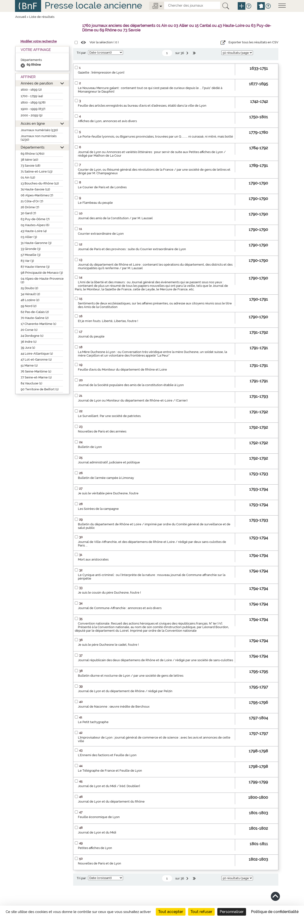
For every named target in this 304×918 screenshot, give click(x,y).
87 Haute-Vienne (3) (35, 266)
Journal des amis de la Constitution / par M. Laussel (115, 218)
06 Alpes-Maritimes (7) (37, 195)
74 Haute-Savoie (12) (35, 189)
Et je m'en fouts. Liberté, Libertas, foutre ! (108, 321)
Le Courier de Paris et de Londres (102, 187)
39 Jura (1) (28, 347)
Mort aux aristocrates (93, 559)
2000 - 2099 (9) (32, 115)
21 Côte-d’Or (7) (32, 201)
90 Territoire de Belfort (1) (40, 389)
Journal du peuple (91, 336)
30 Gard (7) (28, 213)
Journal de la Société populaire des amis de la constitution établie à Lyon (131, 385)
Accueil (20, 17)
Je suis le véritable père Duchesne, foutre (108, 493)
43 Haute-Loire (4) (34, 231)
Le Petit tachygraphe (93, 722)
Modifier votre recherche (38, 41)
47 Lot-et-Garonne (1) (36, 359)
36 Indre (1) (29, 341)
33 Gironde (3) (31, 249)
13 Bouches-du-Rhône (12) (40, 183)
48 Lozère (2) (30, 300)
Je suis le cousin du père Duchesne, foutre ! (109, 592)
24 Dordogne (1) (32, 335)
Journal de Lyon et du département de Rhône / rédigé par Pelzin (125, 691)
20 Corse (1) (29, 330)
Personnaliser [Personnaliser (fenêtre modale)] (232, 911)
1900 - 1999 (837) (33, 109)
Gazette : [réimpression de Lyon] (101, 72)
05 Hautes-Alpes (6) (35, 225)
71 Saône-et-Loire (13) (36, 171)
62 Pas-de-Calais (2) (35, 312)
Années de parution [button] (37, 83)
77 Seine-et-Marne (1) (36, 377)
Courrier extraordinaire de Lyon (101, 233)
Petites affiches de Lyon (95, 848)
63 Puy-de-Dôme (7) (35, 219)
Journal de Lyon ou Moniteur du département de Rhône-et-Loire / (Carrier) (133, 400)
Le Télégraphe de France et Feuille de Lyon (110, 770)
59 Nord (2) (29, 306)
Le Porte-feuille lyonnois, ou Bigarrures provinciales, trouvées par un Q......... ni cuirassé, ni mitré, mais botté (155, 136)
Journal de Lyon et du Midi (97, 832)
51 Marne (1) (29, 365)
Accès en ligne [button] (33, 123)
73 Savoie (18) (30, 165)
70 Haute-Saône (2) (35, 318)
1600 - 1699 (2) (31, 89)
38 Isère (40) (29, 159)
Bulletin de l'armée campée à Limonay (106, 478)
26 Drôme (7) (30, 207)
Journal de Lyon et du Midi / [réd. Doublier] (109, 786)
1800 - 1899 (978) (33, 102)
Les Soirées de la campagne (98, 509)
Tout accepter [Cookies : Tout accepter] (170, 911)
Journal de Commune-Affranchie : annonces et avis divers (120, 608)
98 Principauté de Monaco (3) (42, 272)
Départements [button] (32, 147)
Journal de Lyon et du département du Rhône (111, 801)
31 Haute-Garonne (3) (36, 243)
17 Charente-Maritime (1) (38, 324)
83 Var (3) (27, 261)
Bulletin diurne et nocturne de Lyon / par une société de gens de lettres (130, 675)
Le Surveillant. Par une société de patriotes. (109, 416)
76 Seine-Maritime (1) (36, 371)
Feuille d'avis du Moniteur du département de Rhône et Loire (122, 369)
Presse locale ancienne (93, 5)
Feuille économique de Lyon (99, 817)
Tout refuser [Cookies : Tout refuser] (201, 911)
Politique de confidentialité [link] (275, 911)
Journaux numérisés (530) (39, 130)
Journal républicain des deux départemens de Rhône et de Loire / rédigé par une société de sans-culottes (155, 660)
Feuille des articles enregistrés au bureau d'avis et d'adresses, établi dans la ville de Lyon (142, 105)
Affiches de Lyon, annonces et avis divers (107, 121)
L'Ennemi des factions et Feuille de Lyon (107, 755)
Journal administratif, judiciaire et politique (109, 462)
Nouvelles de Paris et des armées (102, 431)
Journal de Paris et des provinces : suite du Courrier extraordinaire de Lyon (132, 249)
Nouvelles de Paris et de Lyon (99, 863)
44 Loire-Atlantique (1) (37, 353)
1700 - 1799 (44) (32, 96)
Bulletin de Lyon (90, 447)
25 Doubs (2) (29, 288)
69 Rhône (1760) (32, 153)
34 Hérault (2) (30, 294)
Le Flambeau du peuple (95, 202)
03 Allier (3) (29, 237)
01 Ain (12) (28, 177)
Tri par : (82, 53)
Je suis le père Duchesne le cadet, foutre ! (108, 644)
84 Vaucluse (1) (31, 383)
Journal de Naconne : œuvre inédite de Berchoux (114, 706)
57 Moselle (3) (31, 255)
